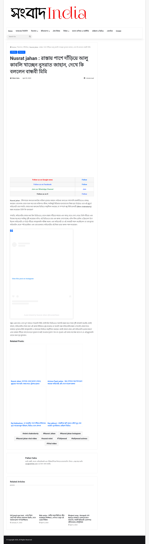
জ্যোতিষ (110, 31)
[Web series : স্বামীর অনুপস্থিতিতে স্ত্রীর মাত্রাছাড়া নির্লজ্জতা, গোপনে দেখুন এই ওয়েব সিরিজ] (52, 500)
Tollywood (62, 438)
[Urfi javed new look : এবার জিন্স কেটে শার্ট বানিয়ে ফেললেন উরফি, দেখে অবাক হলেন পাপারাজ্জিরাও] (23, 500)
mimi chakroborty (31, 433)
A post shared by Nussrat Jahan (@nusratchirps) (41, 315)
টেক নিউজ (56, 31)
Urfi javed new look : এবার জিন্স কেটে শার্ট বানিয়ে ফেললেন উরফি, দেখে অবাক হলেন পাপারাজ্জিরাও (23, 518)
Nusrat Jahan (49, 433)
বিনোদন (33, 31)
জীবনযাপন (44, 31)
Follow (84, 180)
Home (10, 31)
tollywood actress (80, 438)
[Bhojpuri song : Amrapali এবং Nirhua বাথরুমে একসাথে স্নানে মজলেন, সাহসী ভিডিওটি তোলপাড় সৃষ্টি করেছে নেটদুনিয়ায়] (81, 500)
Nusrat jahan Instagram (71, 433)
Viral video (52, 443)
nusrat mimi (47, 438)
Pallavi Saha (15, 78)
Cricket (118, 31)
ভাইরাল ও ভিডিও (98, 31)
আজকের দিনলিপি (22, 31)
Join (84, 189)
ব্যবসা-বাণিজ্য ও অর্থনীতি (80, 31)
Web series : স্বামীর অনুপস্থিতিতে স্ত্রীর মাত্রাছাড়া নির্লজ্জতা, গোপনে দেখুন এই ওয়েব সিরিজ (51, 518)
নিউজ (65, 31)
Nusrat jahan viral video (27, 438)
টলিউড (26, 47)
